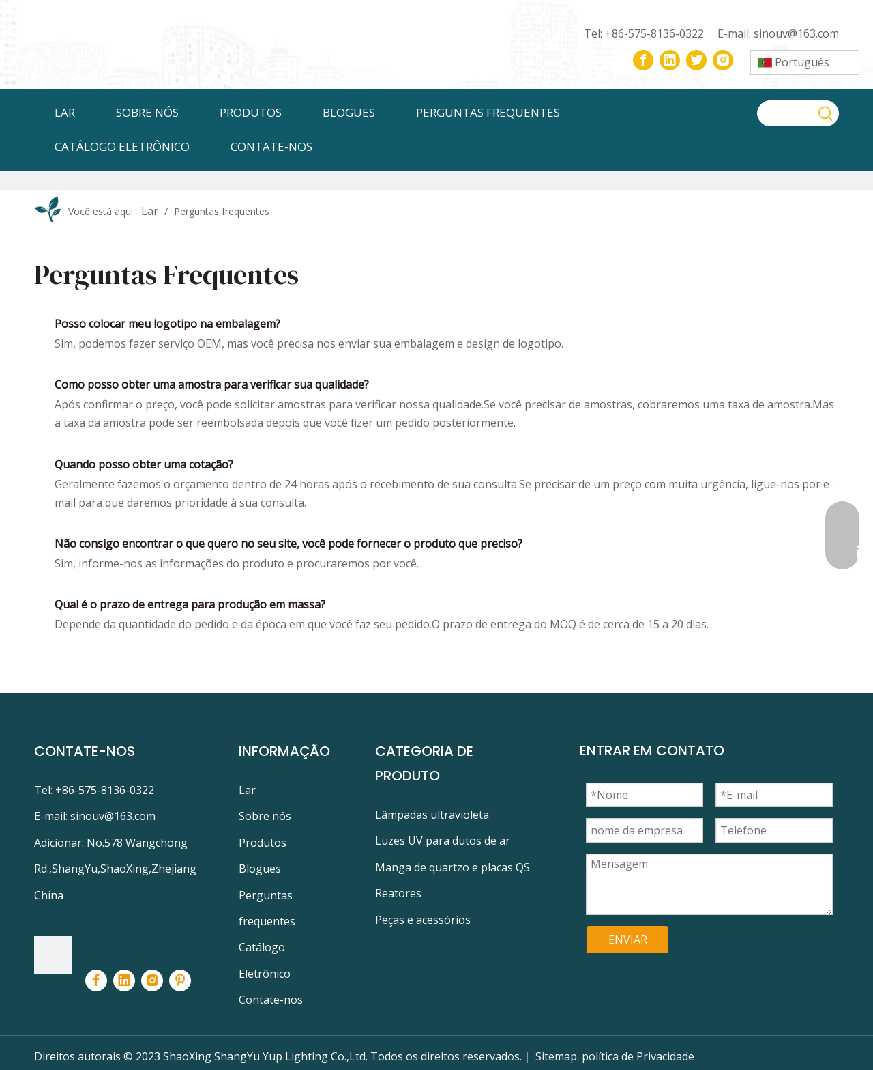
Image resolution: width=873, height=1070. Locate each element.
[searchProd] (786, 113)
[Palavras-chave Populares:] (826, 113)
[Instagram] (723, 60)
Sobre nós (265, 815)
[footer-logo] (53, 955)
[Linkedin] (670, 60)
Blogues (260, 868)
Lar (247, 790)
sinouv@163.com (796, 33)
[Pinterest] (180, 980)
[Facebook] (643, 60)
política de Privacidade (638, 1056)
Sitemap (556, 1056)
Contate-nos (271, 999)
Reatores (398, 893)
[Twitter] (696, 60)
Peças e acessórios (423, 919)
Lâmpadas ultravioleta (432, 814)
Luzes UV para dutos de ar (442, 840)
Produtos (262, 842)
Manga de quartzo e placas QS (452, 867)
